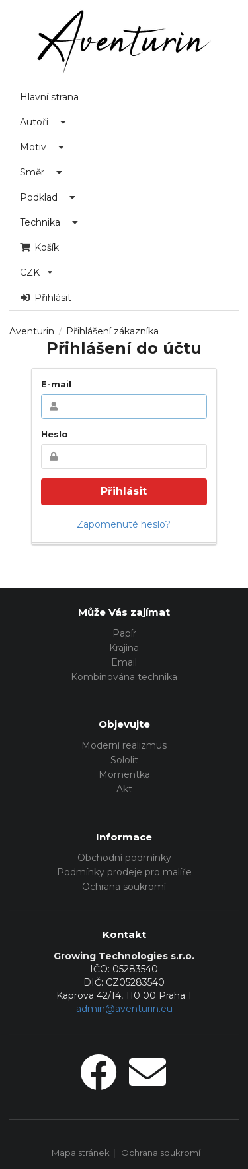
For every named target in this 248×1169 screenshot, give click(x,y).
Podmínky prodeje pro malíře (124, 872)
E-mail (56, 384)
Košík (39, 247)
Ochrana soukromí (124, 886)
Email (124, 662)
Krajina (124, 648)
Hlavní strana (49, 97)
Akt (124, 788)
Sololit (124, 760)
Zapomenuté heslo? (124, 524)
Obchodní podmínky (124, 858)
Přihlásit (45, 297)
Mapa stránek (81, 1153)
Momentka (124, 774)
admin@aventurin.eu (124, 1009)
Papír (124, 633)
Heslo (54, 434)
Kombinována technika (124, 676)
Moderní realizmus (124, 745)
